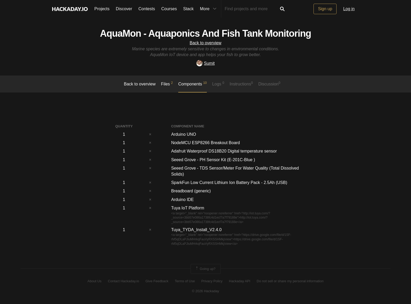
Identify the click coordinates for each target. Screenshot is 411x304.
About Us (94, 281)
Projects (102, 9)
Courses (169, 9)
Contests (146, 9)
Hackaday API (239, 281)
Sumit (205, 63)
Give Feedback (156, 281)
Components (192, 83)
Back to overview (205, 43)
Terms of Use (185, 281)
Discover (124, 9)
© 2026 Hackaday (205, 291)
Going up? (205, 269)
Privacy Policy (212, 281)
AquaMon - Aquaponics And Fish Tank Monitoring (205, 33)
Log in (349, 9)
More (209, 9)
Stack (188, 9)
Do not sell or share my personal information (290, 281)
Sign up (325, 9)
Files (167, 83)
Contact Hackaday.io (123, 281)
